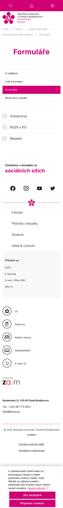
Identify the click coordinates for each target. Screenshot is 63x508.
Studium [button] (18, 235)
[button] (10, 6)
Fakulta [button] (17, 212)
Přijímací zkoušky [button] (25, 223)
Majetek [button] (16, 138)
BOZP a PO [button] (18, 127)
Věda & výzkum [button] (23, 246)
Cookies (31, 434)
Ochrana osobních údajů (31, 444)
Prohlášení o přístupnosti (32, 450)
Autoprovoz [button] (18, 116)
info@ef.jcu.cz (11, 411)
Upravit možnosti (38, 494)
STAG (8, 267)
